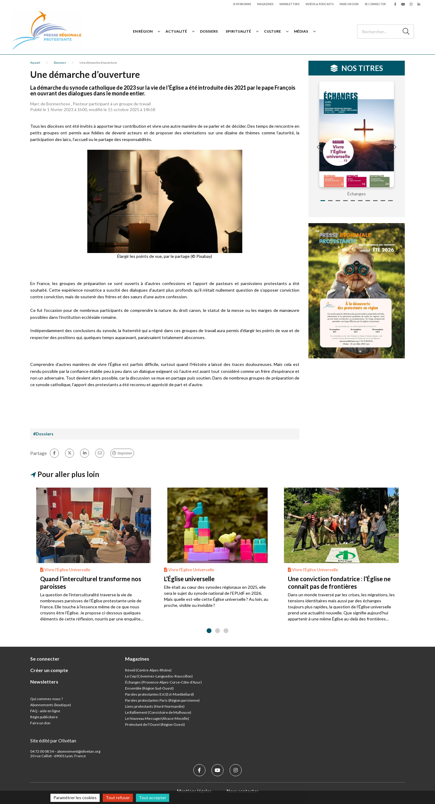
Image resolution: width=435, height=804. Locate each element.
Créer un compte (49, 670)
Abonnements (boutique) (50, 705)
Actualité (176, 31)
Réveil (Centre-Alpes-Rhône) (148, 670)
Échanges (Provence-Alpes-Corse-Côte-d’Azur (163, 682)
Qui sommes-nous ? (46, 699)
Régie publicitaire (44, 717)
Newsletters (289, 4)
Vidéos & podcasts (319, 4)
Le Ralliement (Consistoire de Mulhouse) (158, 712)
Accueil (35, 62)
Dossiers (209, 31)
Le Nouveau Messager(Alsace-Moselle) (157, 718)
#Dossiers (43, 433)
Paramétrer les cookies (75, 797)
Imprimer (125, 453)
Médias (301, 31)
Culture (272, 31)
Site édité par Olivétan (53, 740)
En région (143, 31)
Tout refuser (118, 797)
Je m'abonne (242, 4)
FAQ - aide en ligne (45, 711)
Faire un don (349, 4)
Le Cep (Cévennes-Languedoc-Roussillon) (159, 676)
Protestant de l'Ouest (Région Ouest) (155, 724)
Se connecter (375, 4)
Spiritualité (238, 31)
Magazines (265, 4)
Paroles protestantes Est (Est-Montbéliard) (159, 694)
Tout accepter (152, 797)
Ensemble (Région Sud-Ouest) (149, 688)
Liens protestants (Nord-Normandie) (155, 706)
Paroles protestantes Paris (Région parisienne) (162, 700)
